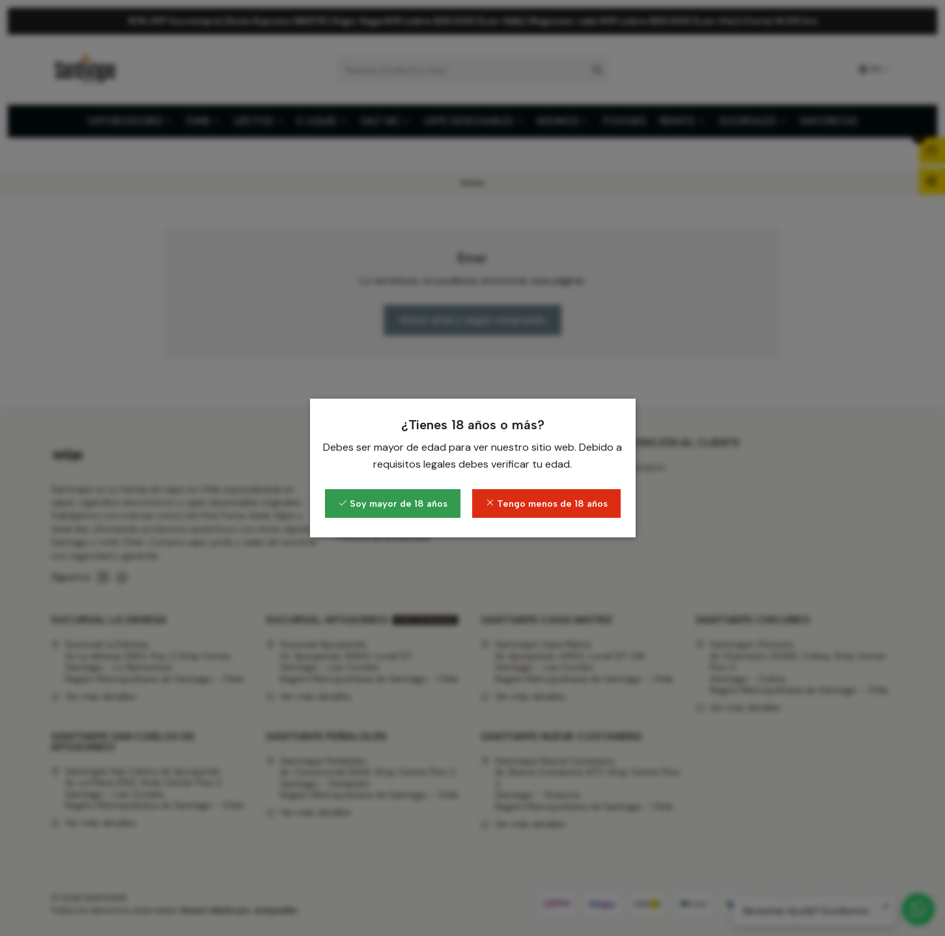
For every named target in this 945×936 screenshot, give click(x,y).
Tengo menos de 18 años (546, 503)
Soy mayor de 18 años (392, 503)
